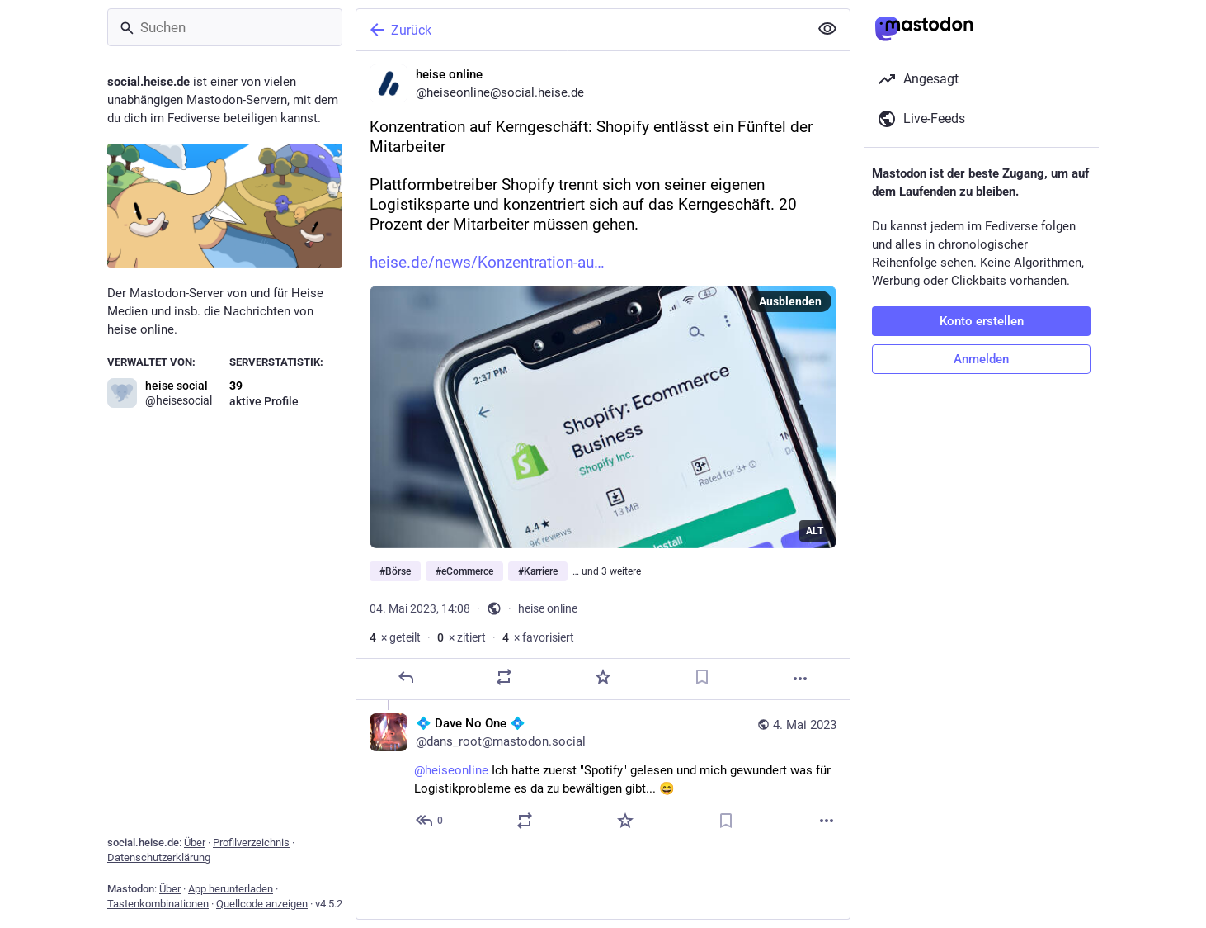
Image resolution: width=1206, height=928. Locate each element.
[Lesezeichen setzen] (702, 677)
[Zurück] (580, 29)
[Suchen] (224, 27)
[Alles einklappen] (827, 29)
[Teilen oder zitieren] (504, 677)
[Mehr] (800, 679)
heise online (547, 608)
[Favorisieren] (603, 677)
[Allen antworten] (430, 821)
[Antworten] (406, 677)
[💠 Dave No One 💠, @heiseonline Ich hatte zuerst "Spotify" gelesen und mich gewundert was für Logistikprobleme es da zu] (603, 774)
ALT (814, 531)
